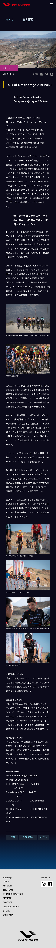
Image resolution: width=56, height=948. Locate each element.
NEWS (6, 881)
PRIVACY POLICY (11, 906)
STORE (6, 911)
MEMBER (7, 898)
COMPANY (8, 915)
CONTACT (7, 902)
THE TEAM (8, 890)
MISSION (7, 886)
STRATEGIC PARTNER (13, 894)
